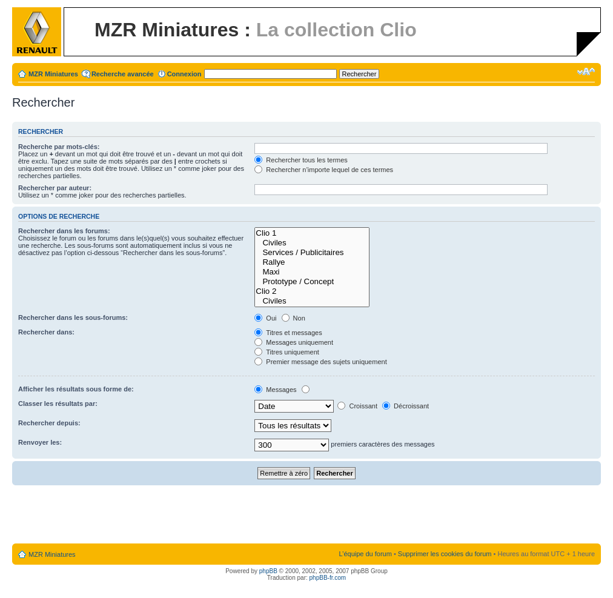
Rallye (312, 262)
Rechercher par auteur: (54, 187)
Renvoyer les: (40, 442)
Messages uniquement (293, 342)
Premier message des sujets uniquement (320, 361)
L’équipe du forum (365, 553)
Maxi (312, 272)
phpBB (268, 571)
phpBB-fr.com (328, 577)
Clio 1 (312, 233)
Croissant (357, 406)
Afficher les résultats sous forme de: (76, 389)
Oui (265, 318)
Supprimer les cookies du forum (445, 553)
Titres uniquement (286, 352)
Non (293, 318)
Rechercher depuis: (49, 423)
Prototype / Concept (312, 282)
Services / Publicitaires (312, 252)
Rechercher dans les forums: (64, 230)
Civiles (312, 243)
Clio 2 (312, 291)
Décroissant (405, 406)
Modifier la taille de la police (586, 71)
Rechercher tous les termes (301, 160)
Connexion (184, 74)
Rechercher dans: (46, 332)
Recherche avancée (122, 74)
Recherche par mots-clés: (59, 146)
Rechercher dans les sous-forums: (73, 317)
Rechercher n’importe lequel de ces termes (323, 169)
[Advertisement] (306, 515)
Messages (275, 389)
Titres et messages (288, 332)
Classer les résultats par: (58, 403)
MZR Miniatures (53, 74)
